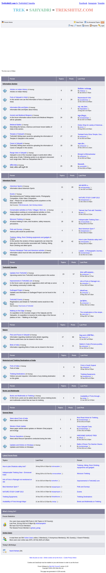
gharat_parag (35, 528)
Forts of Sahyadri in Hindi (19, 97)
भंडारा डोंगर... (82, 144)
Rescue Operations (16, 436)
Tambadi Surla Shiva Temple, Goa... (90, 134)
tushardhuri (85, 283)
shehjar (84, 398)
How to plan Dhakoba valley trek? (14, 466)
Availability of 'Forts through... (90, 396)
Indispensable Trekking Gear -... (90, 220)
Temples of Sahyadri (17, 134)
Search (77, 25)
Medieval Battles (15, 125)
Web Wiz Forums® (54, 566)
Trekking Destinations (17, 374)
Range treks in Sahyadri (18, 153)
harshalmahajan (84, 118)
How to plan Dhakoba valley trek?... (91, 240)
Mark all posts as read (36, 557)
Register (95, 25)
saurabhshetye (84, 100)
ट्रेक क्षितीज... (84, 301)
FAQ (72, 25)
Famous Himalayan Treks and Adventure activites (27, 250)
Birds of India (14, 345)
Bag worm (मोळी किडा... (87, 335)
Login (102, 25)
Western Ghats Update (18, 426)
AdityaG (81, 437)
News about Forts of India (19, 418)
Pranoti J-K (84, 337)
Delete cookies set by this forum (53, 557)
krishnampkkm (85, 241)
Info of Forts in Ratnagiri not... (90, 281)
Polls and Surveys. (16, 229)
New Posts (79, 22)
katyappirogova (85, 200)
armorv (82, 127)
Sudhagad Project (16, 290)
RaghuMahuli (83, 109)
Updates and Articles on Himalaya (21, 445)
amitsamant (83, 136)
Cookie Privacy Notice (70, 557)
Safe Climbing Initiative (36, 205)
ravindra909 (83, 166)
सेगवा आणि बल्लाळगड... (87, 272)
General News (8, 413)
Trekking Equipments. (88, 374)
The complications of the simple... (91, 312)
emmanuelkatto (85, 222)
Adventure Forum (9, 180)
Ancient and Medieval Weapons (21, 115)
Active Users (7, 533)
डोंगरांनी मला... (84, 291)
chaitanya (82, 91)
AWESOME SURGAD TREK (87, 435)
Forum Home (8, 22)
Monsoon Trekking (16, 219)
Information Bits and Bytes (19, 107)
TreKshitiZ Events (16, 300)
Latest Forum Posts (10, 455)
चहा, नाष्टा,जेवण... (83, 107)
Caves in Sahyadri (16, 143)
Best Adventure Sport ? (87, 229)
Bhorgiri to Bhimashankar (86, 154)
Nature (5, 330)
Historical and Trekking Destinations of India (19, 360)
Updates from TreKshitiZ (18, 273)
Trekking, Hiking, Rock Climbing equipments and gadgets (30, 237)
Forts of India (14, 366)
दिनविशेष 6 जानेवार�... (85, 89)
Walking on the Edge (17, 311)
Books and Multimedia (11, 391)
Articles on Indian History (18, 89)
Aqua (82, 212)
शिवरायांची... (81, 164)
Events (85, 25)
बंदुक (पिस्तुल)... (82, 116)
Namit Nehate (14, 551)
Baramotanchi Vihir (84, 98)
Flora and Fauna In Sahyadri (20, 335)
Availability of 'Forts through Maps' (14, 502)
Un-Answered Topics (93, 22)
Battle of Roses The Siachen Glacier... (90, 444)
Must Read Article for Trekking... (88, 418)
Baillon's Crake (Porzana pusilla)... (91, 344)
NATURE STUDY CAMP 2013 (89, 198)
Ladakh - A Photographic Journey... (91, 251)
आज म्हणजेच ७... (84, 185)
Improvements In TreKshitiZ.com (21, 281)
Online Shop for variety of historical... (90, 125)
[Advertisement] (53, 48)
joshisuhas (85, 292)
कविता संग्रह (13, 165)
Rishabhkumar (86, 376)
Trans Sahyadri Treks (84, 427)
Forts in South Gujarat (88, 365)
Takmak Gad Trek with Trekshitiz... (91, 210)
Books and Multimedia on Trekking (22, 396)
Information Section (10, 84)
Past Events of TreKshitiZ (26, 306)
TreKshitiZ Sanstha (10, 267)
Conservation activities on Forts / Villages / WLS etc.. (28, 210)
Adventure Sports (16, 186)
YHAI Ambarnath (23, 205)
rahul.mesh (85, 314)
